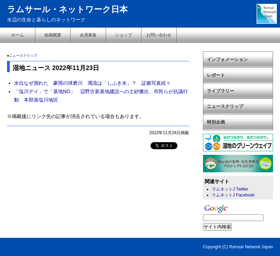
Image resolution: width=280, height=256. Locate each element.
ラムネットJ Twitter (230, 189)
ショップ (123, 35)
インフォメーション (227, 59)
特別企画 (216, 122)
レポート (216, 75)
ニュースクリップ (23, 55)
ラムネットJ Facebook (233, 195)
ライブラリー (220, 91)
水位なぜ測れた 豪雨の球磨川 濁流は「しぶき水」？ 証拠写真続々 (92, 83)
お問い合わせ (159, 35)
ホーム (17, 35)
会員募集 (88, 35)
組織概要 (52, 35)
